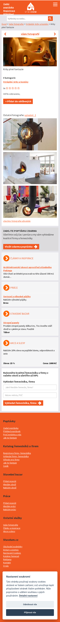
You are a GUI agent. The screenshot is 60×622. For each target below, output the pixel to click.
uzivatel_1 (30, 115)
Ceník (5, 466)
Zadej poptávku (8, 6)
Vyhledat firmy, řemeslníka (16, 456)
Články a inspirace (11, 528)
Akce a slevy (9, 531)
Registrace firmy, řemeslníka (17, 453)
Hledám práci (9, 506)
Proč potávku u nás (12, 434)
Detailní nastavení (28, 595)
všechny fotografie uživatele (17, 221)
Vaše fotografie (16, 24)
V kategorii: (9, 77)
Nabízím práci (9, 509)
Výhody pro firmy (11, 459)
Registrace (9, 10)
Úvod (4, 24)
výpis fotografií (30, 33)
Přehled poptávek (11, 431)
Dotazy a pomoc (11, 549)
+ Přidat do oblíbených (18, 101)
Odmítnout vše (30, 604)
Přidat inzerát (9, 481)
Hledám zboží (9, 484)
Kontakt (7, 562)
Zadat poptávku (10, 428)
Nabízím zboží (9, 487)
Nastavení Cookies (12, 553)
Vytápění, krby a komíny (37, 24)
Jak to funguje (10, 437)
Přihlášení (8, 14)
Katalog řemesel (11, 556)
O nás (6, 565)
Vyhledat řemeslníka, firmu (20, 403)
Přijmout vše (30, 612)
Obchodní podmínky (12, 546)
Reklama (7, 559)
